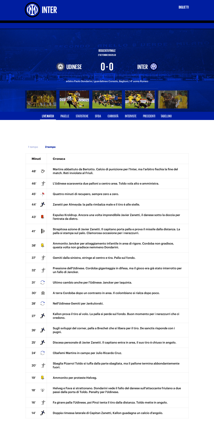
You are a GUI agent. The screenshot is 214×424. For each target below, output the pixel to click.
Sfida (98, 116)
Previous (41, 97)
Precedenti (149, 116)
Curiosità (113, 116)
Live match (48, 116)
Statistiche (82, 116)
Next (172, 97)
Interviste (130, 116)
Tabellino (166, 116)
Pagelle (65, 116)
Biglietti (184, 7)
